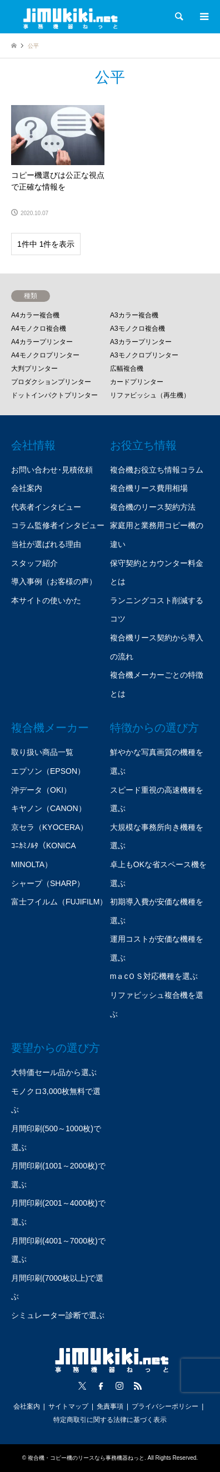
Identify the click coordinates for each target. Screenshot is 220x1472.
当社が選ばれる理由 (46, 544)
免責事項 (110, 1406)
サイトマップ (68, 1406)
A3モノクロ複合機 (137, 328)
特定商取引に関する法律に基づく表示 (110, 1420)
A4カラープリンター (42, 342)
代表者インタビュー (46, 507)
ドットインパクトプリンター (54, 395)
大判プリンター (34, 368)
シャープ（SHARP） (47, 883)
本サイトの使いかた (46, 600)
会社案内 (26, 488)
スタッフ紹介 (34, 563)
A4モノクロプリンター (45, 355)
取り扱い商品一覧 (42, 752)
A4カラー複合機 (35, 315)
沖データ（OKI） (41, 789)
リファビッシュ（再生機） (150, 395)
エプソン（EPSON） (48, 771)
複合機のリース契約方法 (153, 507)
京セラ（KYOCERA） (49, 827)
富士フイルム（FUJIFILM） (59, 901)
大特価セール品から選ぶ (54, 1072)
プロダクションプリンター (51, 382)
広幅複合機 (126, 368)
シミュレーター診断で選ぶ (57, 1315)
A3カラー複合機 (134, 315)
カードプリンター (136, 382)
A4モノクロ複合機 (38, 328)
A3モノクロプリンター (144, 355)
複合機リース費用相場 (149, 488)
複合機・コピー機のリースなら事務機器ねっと (86, 1458)
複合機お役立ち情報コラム (156, 469)
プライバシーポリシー (165, 1406)
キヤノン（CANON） (48, 808)
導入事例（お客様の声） (54, 581)
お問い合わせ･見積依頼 (52, 469)
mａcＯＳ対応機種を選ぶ (154, 976)
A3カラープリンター (141, 342)
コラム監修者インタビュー (57, 525)
